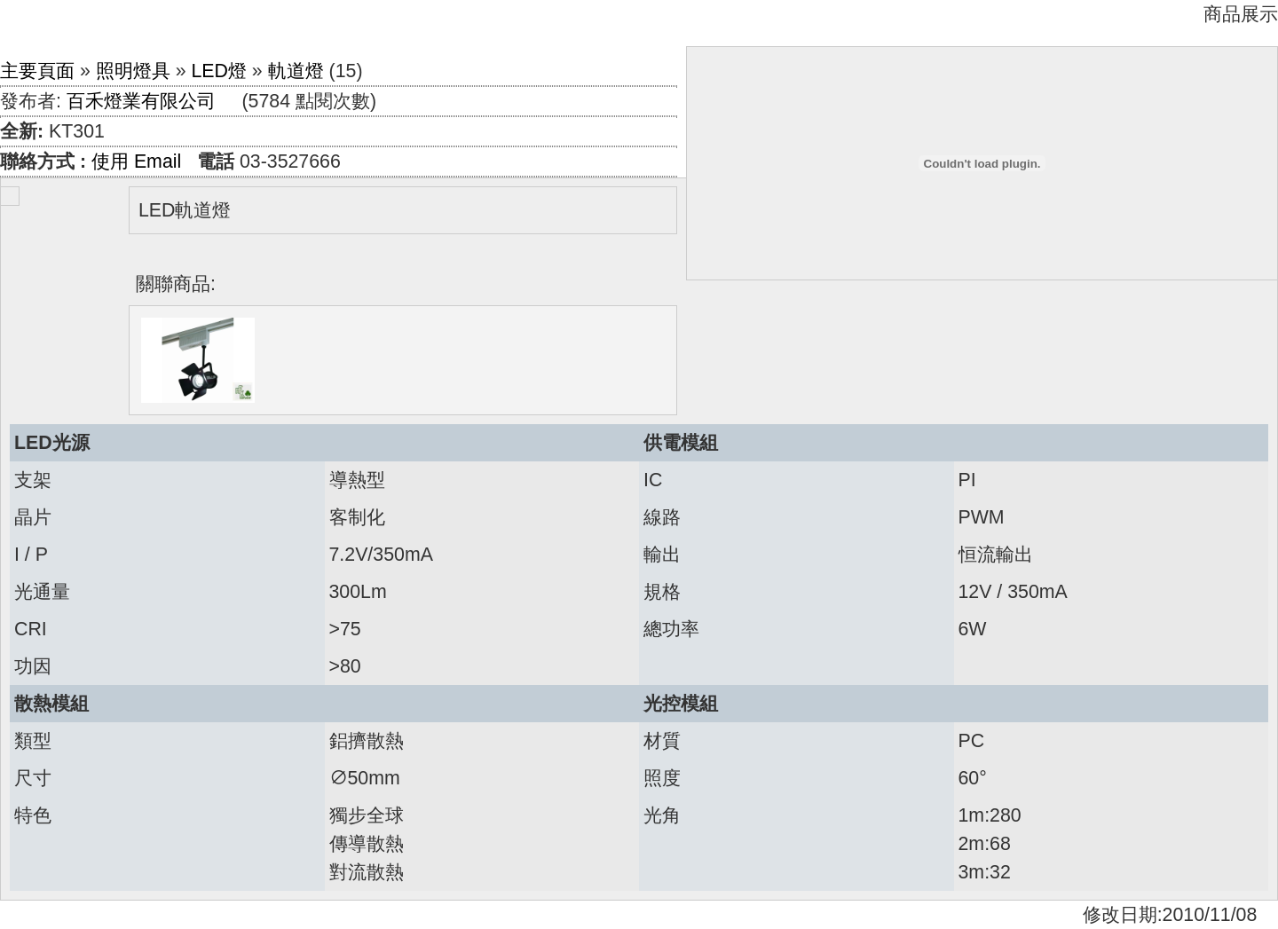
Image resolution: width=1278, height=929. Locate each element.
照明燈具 (133, 71)
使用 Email (136, 161)
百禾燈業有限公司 (141, 101)
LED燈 (219, 71)
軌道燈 (296, 71)
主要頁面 (37, 71)
